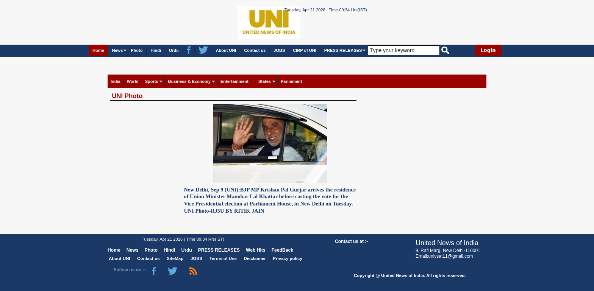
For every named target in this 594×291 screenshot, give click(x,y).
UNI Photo (127, 96)
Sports (151, 81)
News (117, 50)
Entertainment (234, 81)
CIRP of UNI (304, 50)
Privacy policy (287, 258)
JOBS (279, 50)
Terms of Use (223, 258)
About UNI (226, 50)
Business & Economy (189, 81)
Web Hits (256, 250)
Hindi (155, 50)
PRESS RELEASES (343, 50)
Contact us (255, 50)
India (115, 81)
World (133, 81)
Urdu (174, 50)
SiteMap (175, 258)
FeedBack (282, 250)
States (264, 81)
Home (98, 50)
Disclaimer (255, 258)
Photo (136, 50)
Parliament (291, 81)
